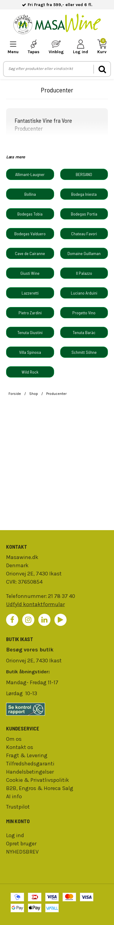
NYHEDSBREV (22, 851)
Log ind (15, 835)
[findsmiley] (57, 709)
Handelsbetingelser (30, 771)
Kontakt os (19, 747)
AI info (14, 796)
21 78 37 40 (61, 596)
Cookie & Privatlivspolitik (37, 780)
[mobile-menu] (13, 47)
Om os (14, 739)
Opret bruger (21, 843)
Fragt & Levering (26, 755)
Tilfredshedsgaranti (30, 763)
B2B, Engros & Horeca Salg (39, 788)
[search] (101, 69)
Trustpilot (18, 806)
